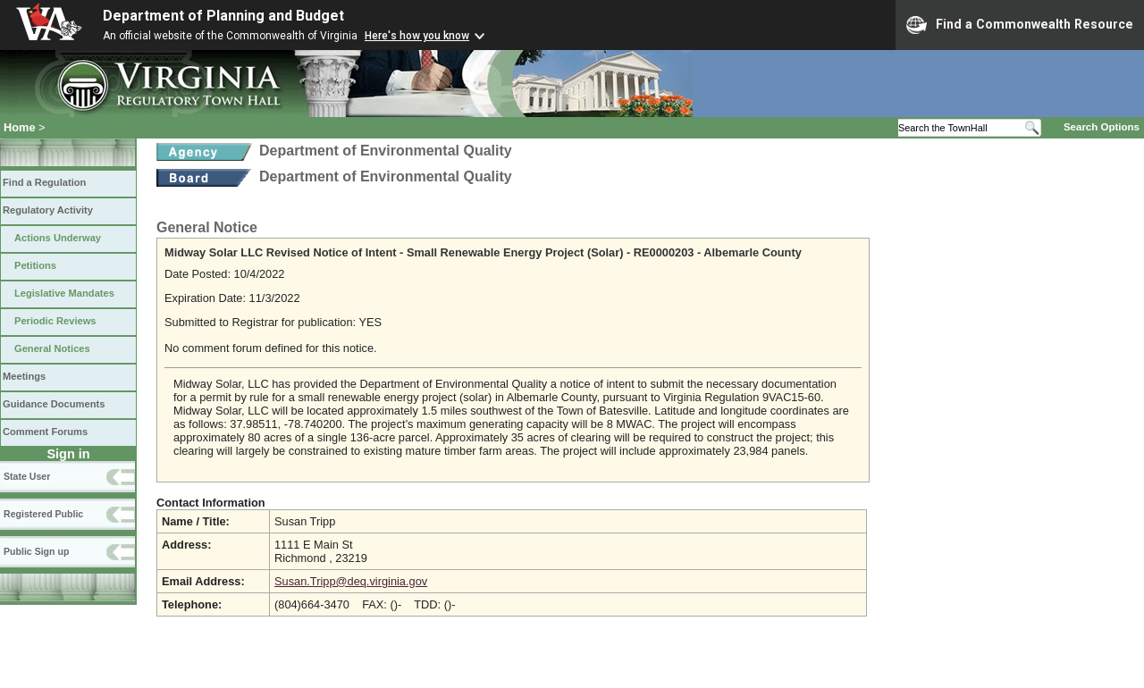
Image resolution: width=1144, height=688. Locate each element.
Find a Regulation (44, 182)
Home (20, 127)
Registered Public (43, 513)
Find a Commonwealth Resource (1019, 25)
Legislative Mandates (64, 293)
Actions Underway (57, 237)
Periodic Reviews (55, 320)
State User (27, 476)
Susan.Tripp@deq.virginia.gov (350, 581)
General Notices (52, 348)
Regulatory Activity (48, 210)
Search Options (1102, 127)
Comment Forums (45, 431)
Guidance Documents (54, 404)
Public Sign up (36, 551)
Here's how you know (417, 35)
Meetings (24, 376)
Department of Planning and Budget (223, 15)
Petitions (35, 265)
